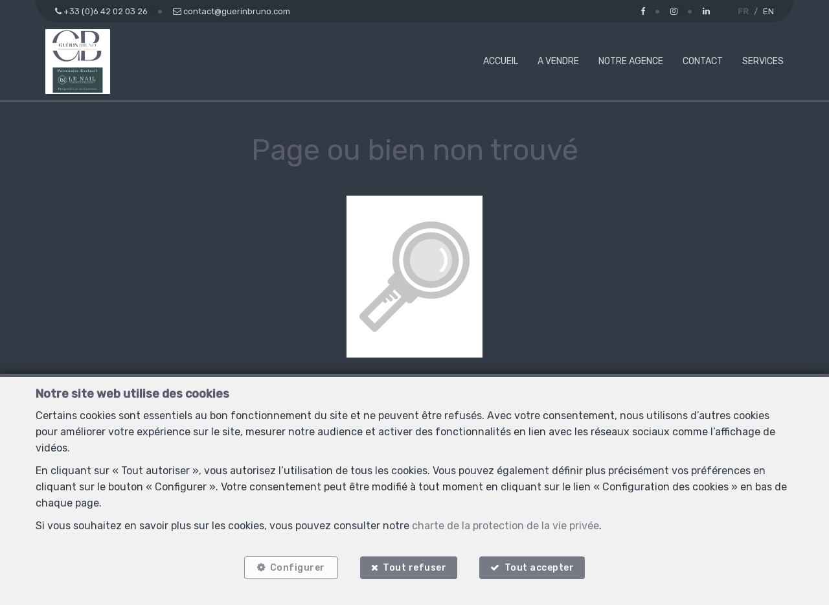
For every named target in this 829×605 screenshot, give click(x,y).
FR (743, 11)
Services (763, 61)
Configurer (297, 567)
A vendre (558, 61)
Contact (703, 61)
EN (768, 11)
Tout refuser (414, 567)
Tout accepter (539, 567)
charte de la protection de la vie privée (505, 525)
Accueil (500, 61)
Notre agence (630, 61)
